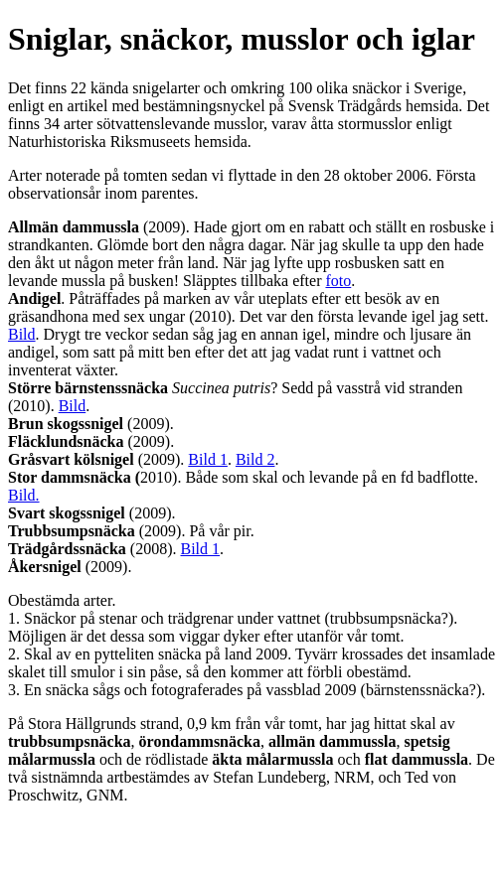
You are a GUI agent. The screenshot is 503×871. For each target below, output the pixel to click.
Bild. (24, 495)
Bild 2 (255, 459)
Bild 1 (208, 459)
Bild (22, 334)
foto (338, 280)
